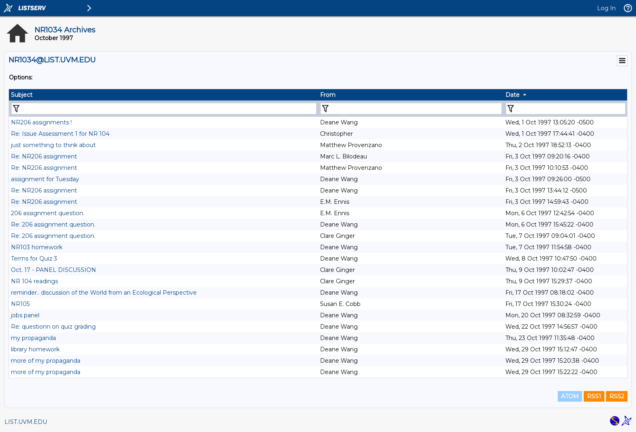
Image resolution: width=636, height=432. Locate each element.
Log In (606, 8)
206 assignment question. (47, 213)
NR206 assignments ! (41, 122)
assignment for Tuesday (45, 179)
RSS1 (594, 396)
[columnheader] (163, 95)
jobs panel (25, 315)
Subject (21, 94)
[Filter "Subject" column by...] (163, 108)
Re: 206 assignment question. (53, 224)
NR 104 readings (34, 281)
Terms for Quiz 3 (34, 258)
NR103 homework (36, 247)
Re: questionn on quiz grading (53, 326)
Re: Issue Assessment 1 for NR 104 (60, 133)
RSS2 (616, 396)
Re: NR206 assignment (44, 156)
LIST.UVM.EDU (25, 422)
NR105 (20, 304)
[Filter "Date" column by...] (565, 108)
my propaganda (33, 338)
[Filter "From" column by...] (411, 108)
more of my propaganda (45, 360)
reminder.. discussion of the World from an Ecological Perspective (104, 292)
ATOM (570, 396)
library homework (35, 349)
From (327, 94)
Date (512, 94)
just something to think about (53, 145)
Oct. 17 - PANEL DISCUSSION (53, 270)
